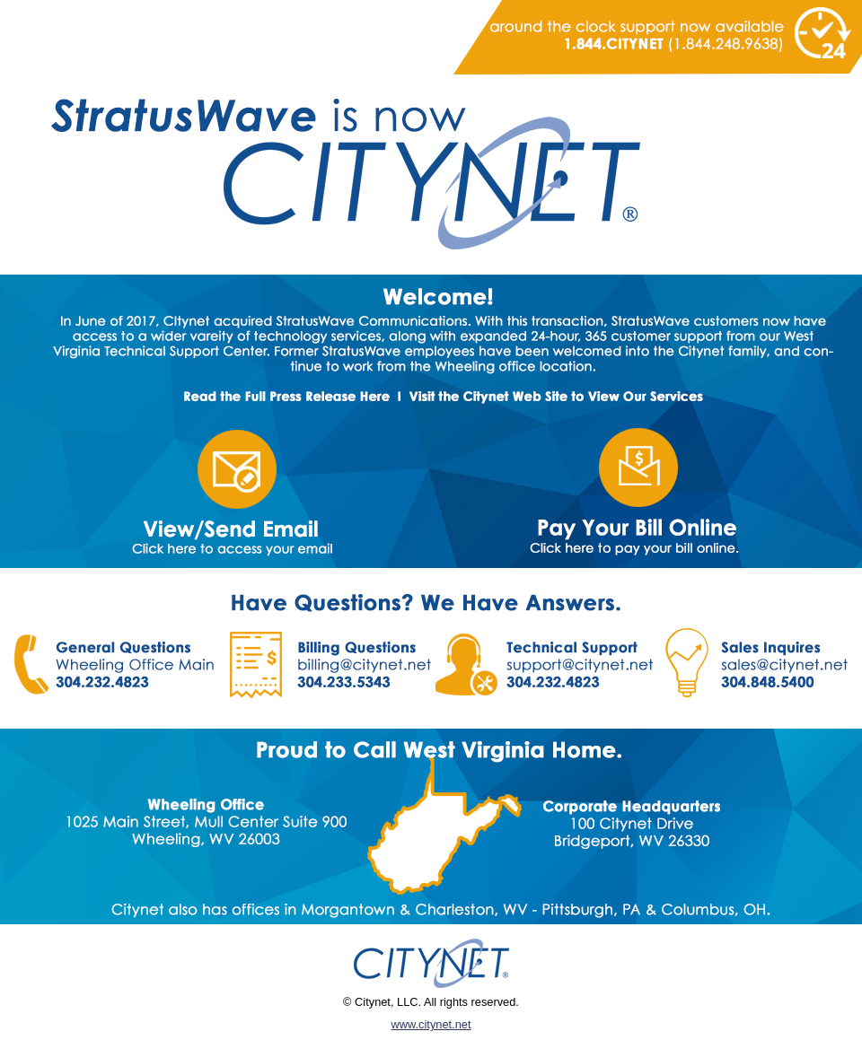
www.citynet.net (431, 1024)
